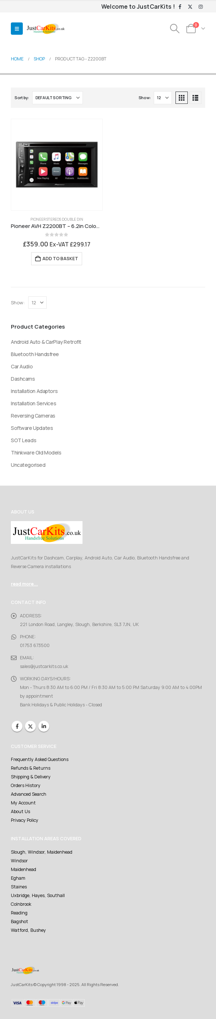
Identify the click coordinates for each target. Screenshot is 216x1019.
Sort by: (21, 97)
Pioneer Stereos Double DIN (56, 219)
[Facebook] (180, 7)
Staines (19, 887)
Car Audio (22, 366)
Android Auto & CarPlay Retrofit (46, 341)
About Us (20, 811)
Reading (19, 913)
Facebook (17, 726)
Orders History (26, 785)
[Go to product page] (56, 164)
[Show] (163, 97)
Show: (145, 97)
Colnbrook (21, 904)
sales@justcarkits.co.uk (44, 666)
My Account (23, 803)
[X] (190, 7)
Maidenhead (23, 869)
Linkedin (43, 726)
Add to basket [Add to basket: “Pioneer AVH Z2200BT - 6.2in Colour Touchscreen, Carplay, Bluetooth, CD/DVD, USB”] (60, 258)
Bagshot (19, 921)
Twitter (30, 726)
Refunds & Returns (30, 768)
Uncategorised (28, 464)
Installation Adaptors (34, 391)
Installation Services (33, 403)
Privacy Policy (24, 820)
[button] (17, 28)
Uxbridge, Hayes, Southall (38, 895)
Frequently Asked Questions (39, 759)
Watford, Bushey (28, 930)
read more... (24, 584)
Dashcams (23, 378)
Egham (18, 878)
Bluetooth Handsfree (35, 354)
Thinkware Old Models (36, 452)
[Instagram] (200, 7)
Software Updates (32, 427)
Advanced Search (28, 794)
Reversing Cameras (33, 415)
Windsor (19, 861)
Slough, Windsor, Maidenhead (41, 852)
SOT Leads (23, 440)
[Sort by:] (57, 97)
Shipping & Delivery (31, 777)
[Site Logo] (45, 28)
